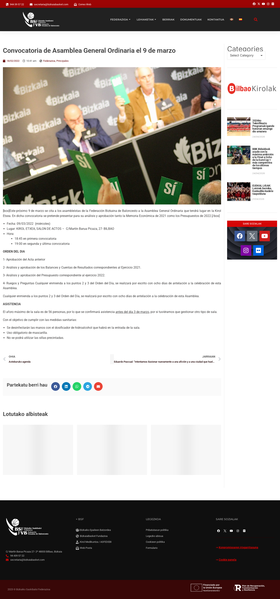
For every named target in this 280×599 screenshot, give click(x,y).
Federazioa (49, 60)
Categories (245, 49)
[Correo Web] (75, 4)
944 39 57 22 (17, 4)
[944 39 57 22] (7, 4)
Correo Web (84, 4)
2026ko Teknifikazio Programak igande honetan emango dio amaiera (263, 126)
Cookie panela (227, 559)
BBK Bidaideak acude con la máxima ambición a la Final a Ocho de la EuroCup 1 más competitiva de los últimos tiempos (263, 158)
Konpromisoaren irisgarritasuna (238, 547)
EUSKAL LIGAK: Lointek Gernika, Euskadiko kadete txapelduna (262, 189)
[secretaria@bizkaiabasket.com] (31, 4)
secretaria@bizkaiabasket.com (51, 4)
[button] (55, 386)
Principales (62, 60)
